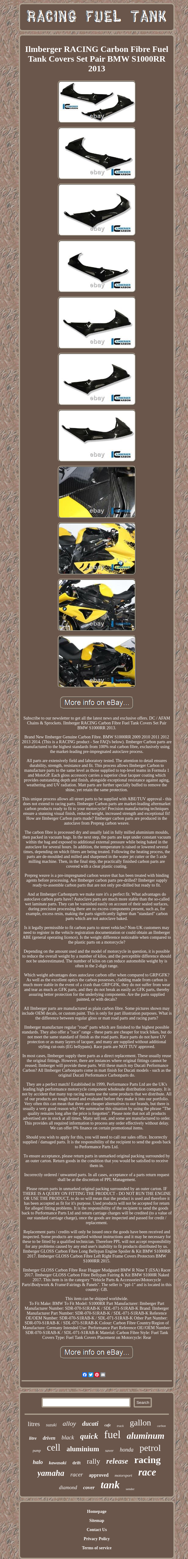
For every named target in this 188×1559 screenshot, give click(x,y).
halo (38, 1462)
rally (93, 1461)
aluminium (83, 1449)
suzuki (51, 1425)
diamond (68, 1487)
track (120, 1426)
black (67, 1437)
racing (147, 1459)
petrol (150, 1448)
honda (126, 1450)
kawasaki (58, 1462)
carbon (161, 1426)
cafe (107, 1425)
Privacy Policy (97, 1539)
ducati (90, 1423)
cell (53, 1447)
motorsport (123, 1475)
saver (109, 1450)
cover (89, 1487)
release (117, 1461)
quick (89, 1436)
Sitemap (96, 1520)
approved (99, 1475)
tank (110, 1484)
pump (37, 1450)
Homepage (97, 1511)
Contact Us (97, 1529)
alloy (69, 1423)
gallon (140, 1422)
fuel (112, 1435)
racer (76, 1474)
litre (33, 1438)
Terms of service (96, 1548)
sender (130, 1489)
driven (49, 1438)
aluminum (145, 1436)
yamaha (50, 1473)
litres (34, 1424)
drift (77, 1463)
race (147, 1472)
